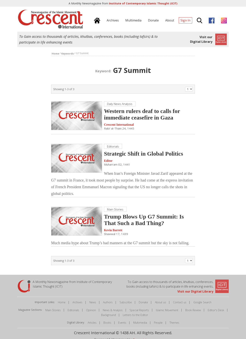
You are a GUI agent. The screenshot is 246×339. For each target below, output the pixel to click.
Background (108, 315)
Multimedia (140, 322)
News (92, 302)
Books (107, 322)
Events (122, 322)
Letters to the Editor (135, 315)
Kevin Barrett (113, 230)
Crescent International (119, 124)
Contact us (179, 302)
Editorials (73, 310)
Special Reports (139, 310)
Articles (92, 322)
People (158, 322)
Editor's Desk (216, 310)
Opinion (91, 310)
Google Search (202, 302)
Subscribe (126, 302)
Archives (77, 302)
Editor (108, 160)
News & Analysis (113, 310)
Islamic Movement (167, 310)
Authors (108, 302)
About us (160, 302)
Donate (143, 302)
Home (62, 302)
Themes (174, 322)
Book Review (193, 310)
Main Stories (53, 310)
